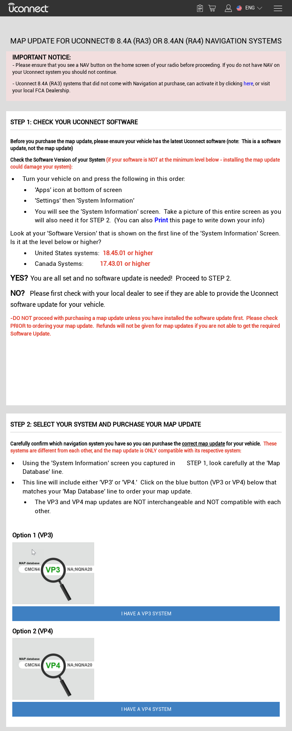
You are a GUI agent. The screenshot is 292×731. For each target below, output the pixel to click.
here (248, 84)
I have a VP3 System (146, 614)
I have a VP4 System (146, 709)
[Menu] (277, 8)
